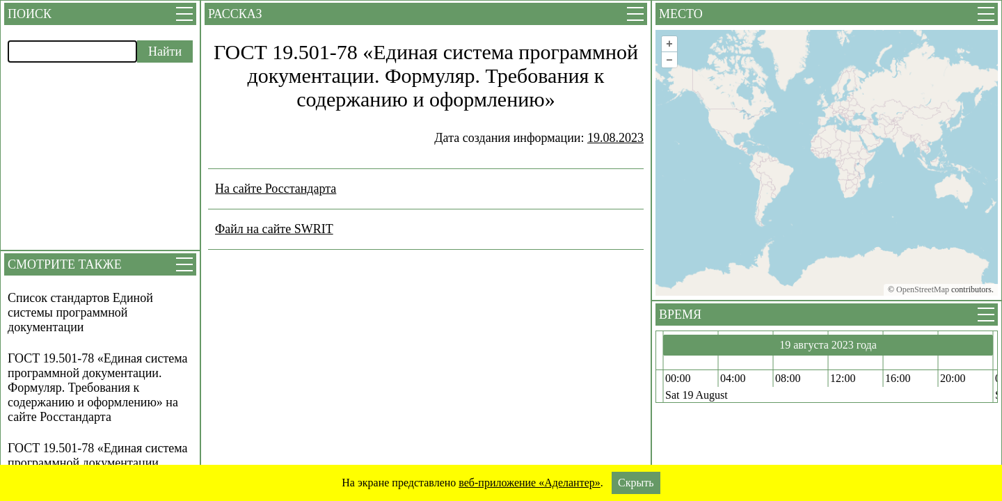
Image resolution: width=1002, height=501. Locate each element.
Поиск (29, 14)
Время (680, 314)
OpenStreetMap (922, 289)
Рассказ (235, 14)
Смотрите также (65, 264)
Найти (165, 51)
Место (681, 14)
